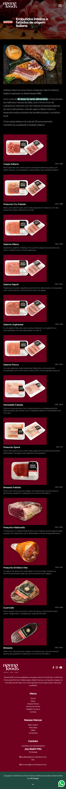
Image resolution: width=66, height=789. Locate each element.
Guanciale (8, 607)
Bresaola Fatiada (12, 487)
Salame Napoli (11, 284)
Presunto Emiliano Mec (15, 567)
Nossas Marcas (33, 704)
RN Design (34, 778)
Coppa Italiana (11, 164)
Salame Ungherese (13, 324)
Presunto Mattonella (14, 527)
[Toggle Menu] (60, 5)
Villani (33, 730)
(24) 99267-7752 (33, 749)
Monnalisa (33, 728)
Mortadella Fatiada (13, 404)
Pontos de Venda (33, 706)
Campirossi (33, 733)
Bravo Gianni (33, 725)
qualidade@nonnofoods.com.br (33, 757)
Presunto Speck (11, 447)
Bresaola (7, 648)
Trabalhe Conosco (33, 709)
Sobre (33, 701)
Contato (33, 712)
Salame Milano (11, 244)
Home (33, 698)
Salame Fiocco (11, 364)
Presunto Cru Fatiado (14, 204)
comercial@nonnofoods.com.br (33, 765)
